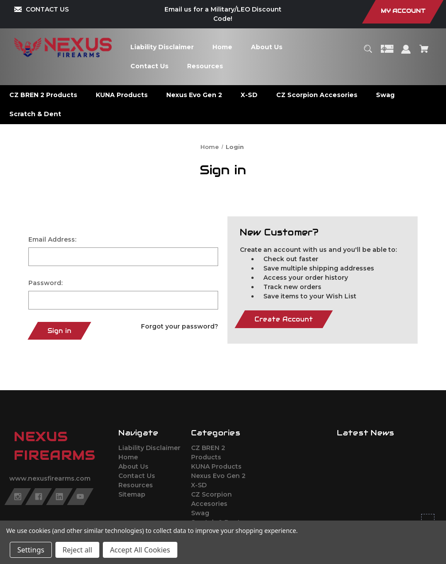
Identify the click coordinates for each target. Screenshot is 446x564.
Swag (200, 513)
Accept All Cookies (140, 550)
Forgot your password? (179, 326)
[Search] (368, 53)
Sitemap (131, 494)
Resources (135, 485)
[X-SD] (249, 95)
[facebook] (38, 496)
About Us (133, 466)
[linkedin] (59, 496)
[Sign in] (406, 53)
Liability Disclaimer (149, 448)
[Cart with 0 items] (424, 53)
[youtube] (80, 496)
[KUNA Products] (122, 95)
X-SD (199, 485)
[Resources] (205, 66)
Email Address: (52, 239)
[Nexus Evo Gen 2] (194, 95)
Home (128, 457)
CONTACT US (47, 9)
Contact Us (136, 476)
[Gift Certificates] (387, 53)
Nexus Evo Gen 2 (218, 476)
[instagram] (17, 496)
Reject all (77, 550)
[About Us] (266, 47)
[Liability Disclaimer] (161, 47)
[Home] (222, 47)
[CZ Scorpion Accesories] (317, 95)
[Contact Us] (149, 66)
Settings (30, 550)
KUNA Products (216, 466)
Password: (45, 283)
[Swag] (385, 95)
